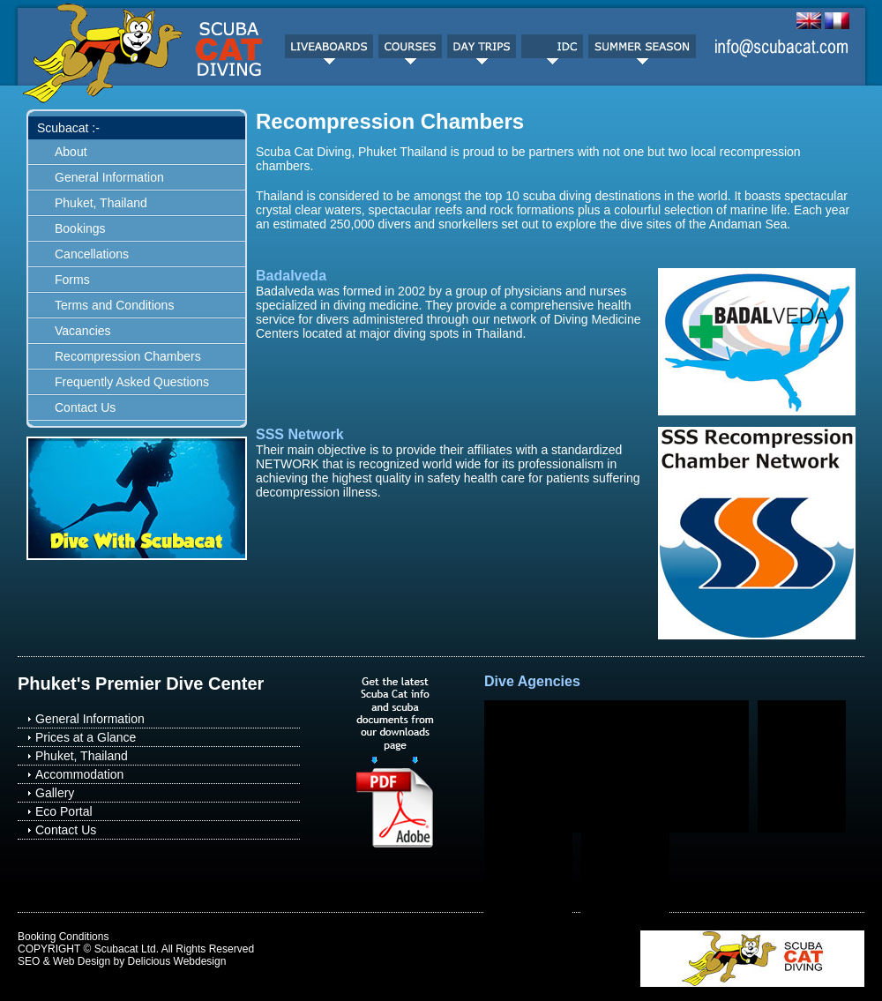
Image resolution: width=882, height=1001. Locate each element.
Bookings (80, 228)
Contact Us (85, 407)
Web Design (81, 961)
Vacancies (83, 331)
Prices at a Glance (85, 737)
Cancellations (92, 254)
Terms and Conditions (114, 305)
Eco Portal (64, 811)
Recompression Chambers (128, 356)
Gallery (54, 793)
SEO (29, 961)
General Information (109, 177)
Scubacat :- (68, 128)
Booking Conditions (63, 936)
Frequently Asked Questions (132, 382)
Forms (72, 280)
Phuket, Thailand (101, 203)
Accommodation (79, 774)
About (71, 152)
